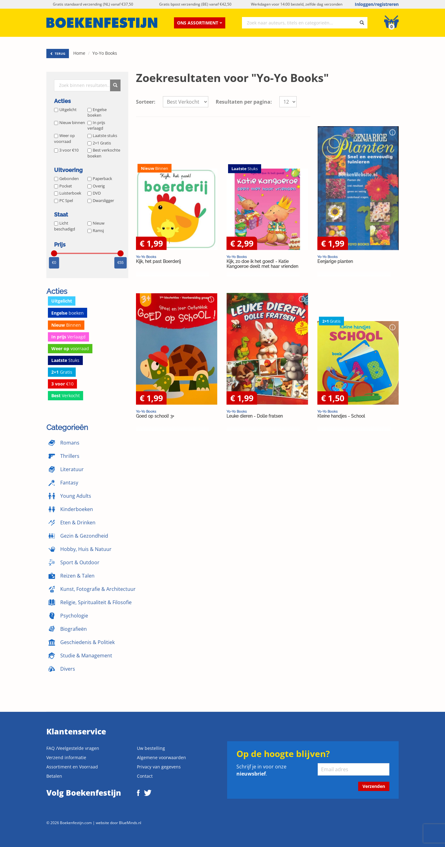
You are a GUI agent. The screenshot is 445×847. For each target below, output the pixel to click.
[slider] (54, 253)
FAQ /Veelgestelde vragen (72, 748)
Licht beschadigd (64, 226)
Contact (145, 776)
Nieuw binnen (69, 122)
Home (79, 53)
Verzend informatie (66, 757)
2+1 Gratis (99, 143)
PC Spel (63, 200)
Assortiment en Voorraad (72, 767)
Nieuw (95, 223)
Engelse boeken (97, 112)
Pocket (63, 186)
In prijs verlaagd (96, 125)
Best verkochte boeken (103, 153)
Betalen (54, 776)
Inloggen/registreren (377, 4)
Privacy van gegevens (159, 767)
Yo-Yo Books (104, 53)
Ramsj (95, 230)
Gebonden (66, 178)
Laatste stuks (102, 135)
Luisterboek (67, 193)
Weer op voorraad (64, 138)
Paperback (99, 178)
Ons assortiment (199, 23)
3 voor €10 (66, 150)
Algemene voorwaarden (161, 757)
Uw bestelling (151, 748)
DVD (94, 193)
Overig (96, 186)
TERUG (57, 53)
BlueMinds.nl (130, 822)
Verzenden (373, 786)
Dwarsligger (100, 200)
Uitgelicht (65, 109)
